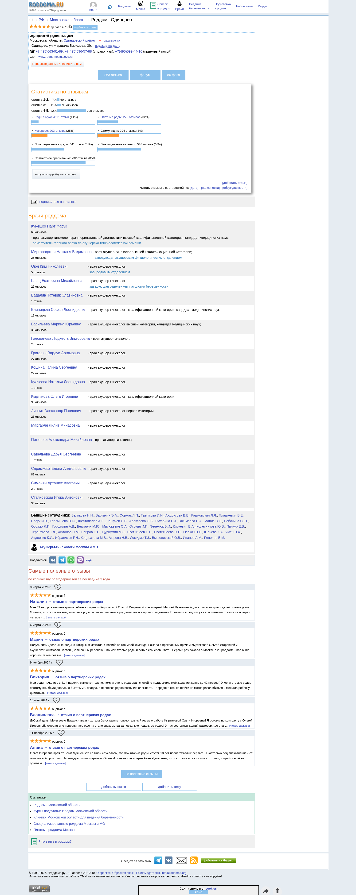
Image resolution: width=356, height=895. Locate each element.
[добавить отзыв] (234, 183)
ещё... (90, 560)
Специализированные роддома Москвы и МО (69, 824)
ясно (199, 892)
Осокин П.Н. (192, 532)
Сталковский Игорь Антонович (57, 497)
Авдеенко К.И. (42, 538)
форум (145, 75)
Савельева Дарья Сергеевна (56, 454)
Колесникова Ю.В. (210, 526)
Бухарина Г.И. (166, 521)
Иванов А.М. (192, 538)
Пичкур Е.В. (236, 526)
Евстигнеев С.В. (139, 532)
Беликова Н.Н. (82, 515)
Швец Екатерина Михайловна (56, 281)
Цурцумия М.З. (113, 532)
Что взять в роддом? (51, 841)
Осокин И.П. (139, 526)
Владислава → (70, 714)
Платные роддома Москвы (54, 830)
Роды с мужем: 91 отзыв (52, 117)
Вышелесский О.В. (166, 538)
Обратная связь (123, 873)
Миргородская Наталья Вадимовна (61, 252)
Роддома (124, 6)
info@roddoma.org (173, 873)
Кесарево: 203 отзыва (50, 130)
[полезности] (210, 187)
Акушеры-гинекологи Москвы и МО (68, 547)
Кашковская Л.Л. (204, 515)
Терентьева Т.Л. (43, 532)
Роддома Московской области (57, 805)
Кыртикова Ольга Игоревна (54, 396)
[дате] (194, 187)
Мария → (64, 639)
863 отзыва (113, 75)
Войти (93, 10)
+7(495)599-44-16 (128, 51)
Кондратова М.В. (94, 538)
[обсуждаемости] (234, 187)
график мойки (111, 40)
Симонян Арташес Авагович (55, 483)
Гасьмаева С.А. (191, 521)
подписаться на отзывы (53, 202)
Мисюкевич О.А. (114, 526)
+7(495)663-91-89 (49, 51)
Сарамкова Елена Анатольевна (58, 469)
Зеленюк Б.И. (160, 526)
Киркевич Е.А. (184, 526)
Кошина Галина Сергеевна (54, 367)
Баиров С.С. (90, 532)
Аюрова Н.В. (118, 538)
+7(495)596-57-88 (78, 51)
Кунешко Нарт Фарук (49, 226)
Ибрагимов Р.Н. (67, 538)
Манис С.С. (213, 521)
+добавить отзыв (85, 27)
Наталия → (66, 601)
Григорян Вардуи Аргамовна (55, 353)
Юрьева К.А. (214, 532)
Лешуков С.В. (116, 521)
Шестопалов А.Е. (91, 521)
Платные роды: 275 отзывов (121, 117)
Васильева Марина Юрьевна (56, 324)
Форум (262, 6)
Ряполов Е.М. (214, 538)
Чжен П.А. (233, 532)
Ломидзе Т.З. (140, 538)
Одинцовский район (79, 40)
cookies (211, 888)
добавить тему (169, 787)
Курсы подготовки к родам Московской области (71, 811)
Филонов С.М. (69, 532)
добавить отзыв (113, 787)
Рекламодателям (148, 873)
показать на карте (107, 45)
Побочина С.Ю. (236, 521)
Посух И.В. (39, 521)
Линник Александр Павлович (56, 411)
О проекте (103, 873)
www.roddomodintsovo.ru (56, 56)
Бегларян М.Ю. (89, 526)
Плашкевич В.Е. (231, 515)
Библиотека (244, 6)
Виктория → (68, 677)
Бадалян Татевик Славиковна (57, 295)
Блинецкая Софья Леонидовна (58, 310)
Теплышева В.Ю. (63, 521)
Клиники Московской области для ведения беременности (79, 817)
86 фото (173, 75)
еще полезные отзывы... (141, 774)
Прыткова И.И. (152, 515)
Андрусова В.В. (177, 515)
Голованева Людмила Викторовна (60, 338)
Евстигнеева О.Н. (167, 532)
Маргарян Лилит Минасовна (55, 425)
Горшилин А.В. (63, 526)
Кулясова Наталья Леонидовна (58, 382)
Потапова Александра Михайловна (61, 440)
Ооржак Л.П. (129, 515)
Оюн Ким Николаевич (50, 266)
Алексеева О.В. (141, 521)
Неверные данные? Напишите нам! (57, 64)
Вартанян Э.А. (107, 515)
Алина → (64, 747)
